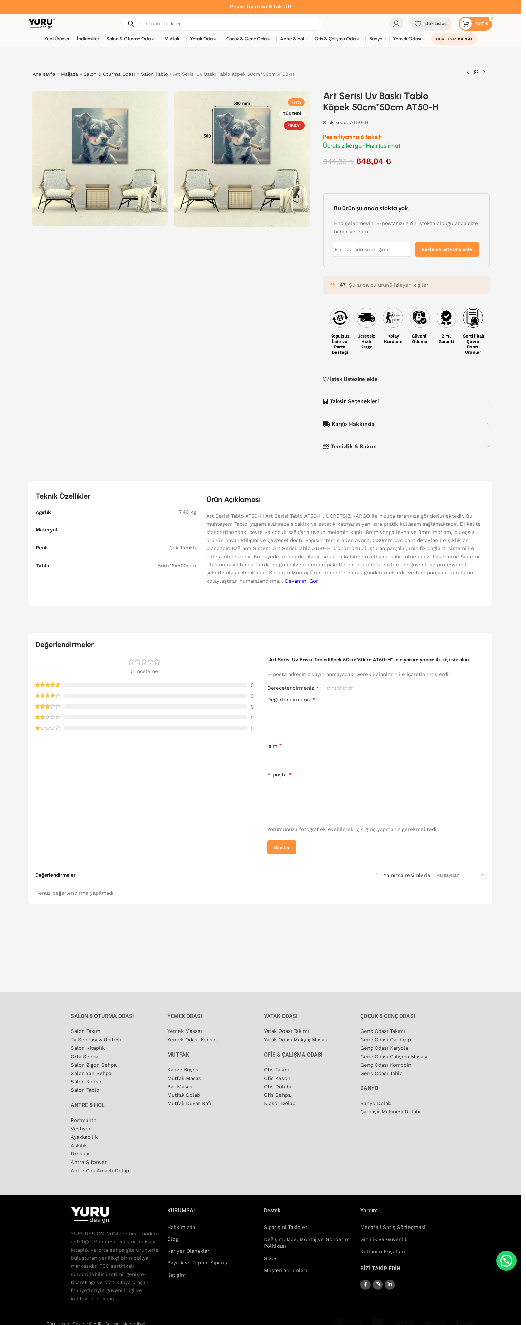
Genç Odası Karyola (384, 1047)
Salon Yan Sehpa (91, 1072)
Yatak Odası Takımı (287, 1031)
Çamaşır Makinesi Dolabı (390, 1110)
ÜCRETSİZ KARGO (454, 39)
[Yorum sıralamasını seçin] (461, 875)
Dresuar (80, 1150)
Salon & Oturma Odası (109, 74)
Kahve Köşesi (183, 1069)
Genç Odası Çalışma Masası (393, 1055)
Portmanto (84, 1118)
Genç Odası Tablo (381, 1072)
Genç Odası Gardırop (385, 1039)
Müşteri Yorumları (285, 1266)
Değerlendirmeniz (291, 699)
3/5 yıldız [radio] (339, 688)
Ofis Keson (277, 1077)
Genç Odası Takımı (382, 1031)
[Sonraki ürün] (484, 73)
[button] (506, 1261)
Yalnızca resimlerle (407, 875)
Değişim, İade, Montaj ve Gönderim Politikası (307, 1238)
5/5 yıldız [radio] (350, 688)
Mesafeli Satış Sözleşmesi (392, 1223)
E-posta (279, 774)
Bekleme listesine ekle (447, 249)
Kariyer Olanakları (189, 1247)
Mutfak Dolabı (184, 1093)
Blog (172, 1235)
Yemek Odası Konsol (192, 1039)
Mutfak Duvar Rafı (189, 1102)
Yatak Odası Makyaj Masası (296, 1039)
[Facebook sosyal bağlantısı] (365, 1280)
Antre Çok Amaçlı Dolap (100, 1167)
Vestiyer (81, 1126)
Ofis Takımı (277, 1069)
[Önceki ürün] (468, 73)
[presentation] (310, 811)
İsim (274, 746)
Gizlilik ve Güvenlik (384, 1235)
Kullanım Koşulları (382, 1247)
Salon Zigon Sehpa (94, 1064)
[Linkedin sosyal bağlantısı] (390, 1280)
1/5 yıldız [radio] (328, 688)
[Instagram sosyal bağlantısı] (378, 1280)
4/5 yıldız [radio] (345, 688)
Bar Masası (180, 1085)
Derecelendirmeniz (293, 688)
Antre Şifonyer (89, 1158)
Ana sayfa (44, 74)
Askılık (79, 1142)
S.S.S (270, 1254)
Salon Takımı (86, 1031)
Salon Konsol (87, 1080)
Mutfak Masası (185, 1077)
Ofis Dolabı (277, 1085)
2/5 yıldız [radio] (334, 688)
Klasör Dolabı (280, 1102)
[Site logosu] (41, 23)
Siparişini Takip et (285, 1223)
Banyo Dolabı (376, 1102)
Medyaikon (134, 1320)
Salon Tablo (154, 74)
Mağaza (69, 74)
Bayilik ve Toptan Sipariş (197, 1260)
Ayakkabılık (85, 1134)
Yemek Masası (184, 1031)
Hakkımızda (181, 1223)
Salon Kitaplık (88, 1047)
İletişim (176, 1272)
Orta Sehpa (84, 1055)
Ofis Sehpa (277, 1093)
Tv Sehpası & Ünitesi (96, 1039)
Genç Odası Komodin (385, 1064)
